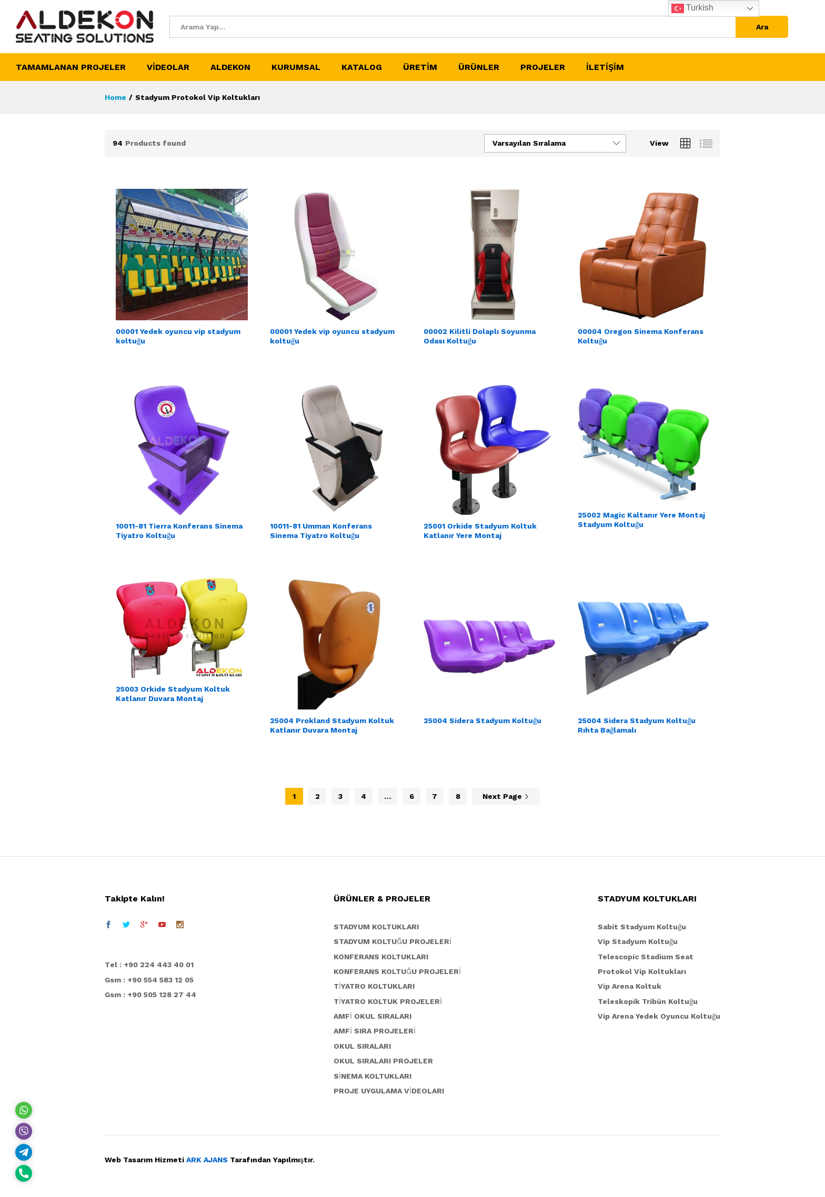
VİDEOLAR (168, 67)
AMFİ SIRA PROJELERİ (375, 1031)
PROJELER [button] (542, 67)
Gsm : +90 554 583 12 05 (149, 980)
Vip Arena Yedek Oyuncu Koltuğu (659, 1016)
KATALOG (361, 67)
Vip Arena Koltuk (629, 986)
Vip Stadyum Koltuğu (638, 941)
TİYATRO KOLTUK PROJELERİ (388, 1001)
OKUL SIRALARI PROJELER (383, 1061)
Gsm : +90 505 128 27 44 (150, 994)
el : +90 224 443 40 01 (152, 964)
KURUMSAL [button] (295, 67)
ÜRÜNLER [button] (478, 67)
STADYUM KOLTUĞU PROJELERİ (392, 941)
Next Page (505, 796)
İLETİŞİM (605, 67)
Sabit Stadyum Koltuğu (642, 926)
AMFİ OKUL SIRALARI (372, 1016)
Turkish (692, 8)
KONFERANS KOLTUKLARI (381, 956)
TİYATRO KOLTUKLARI (374, 986)
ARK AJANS (207, 1159)
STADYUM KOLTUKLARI (376, 926)
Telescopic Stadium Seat (645, 956)
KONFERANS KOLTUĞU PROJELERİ (397, 971)
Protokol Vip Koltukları (642, 971)
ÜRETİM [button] (420, 67)
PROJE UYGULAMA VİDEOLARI (389, 1091)
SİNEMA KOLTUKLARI (372, 1076)
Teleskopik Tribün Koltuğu (648, 1001)
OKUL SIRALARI (362, 1046)
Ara (762, 27)
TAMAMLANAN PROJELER (71, 67)
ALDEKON (230, 67)
